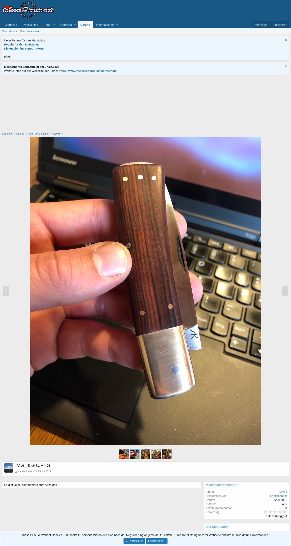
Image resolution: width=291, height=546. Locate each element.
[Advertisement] (145, 104)
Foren (47, 24)
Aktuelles (66, 24)
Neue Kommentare (30, 31)
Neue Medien (9, 31)
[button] (54, 24)
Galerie (85, 24)
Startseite (11, 24)
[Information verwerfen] (285, 40)
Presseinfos (30, 24)
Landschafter (25, 471)
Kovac (283, 491)
